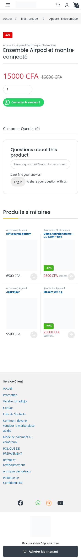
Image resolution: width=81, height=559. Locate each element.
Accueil (7, 19)
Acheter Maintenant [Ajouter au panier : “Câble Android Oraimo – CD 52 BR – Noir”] (71, 276)
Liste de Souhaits (14, 414)
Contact (8, 408)
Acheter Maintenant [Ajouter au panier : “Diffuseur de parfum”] (33, 276)
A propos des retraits (17, 471)
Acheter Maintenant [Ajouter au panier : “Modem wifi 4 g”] (71, 334)
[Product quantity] (17, 89)
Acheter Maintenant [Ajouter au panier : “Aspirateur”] (33, 334)
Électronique (29, 19)
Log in (18, 182)
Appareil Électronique (63, 19)
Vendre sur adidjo (15, 401)
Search (58, 4)
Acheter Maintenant (43, 551)
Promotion (10, 395)
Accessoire (9, 45)
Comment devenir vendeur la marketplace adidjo (18, 426)
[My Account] (67, 4)
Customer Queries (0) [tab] (21, 129)
